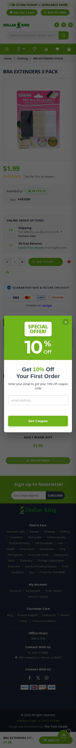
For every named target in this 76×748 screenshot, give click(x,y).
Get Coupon (38, 421)
